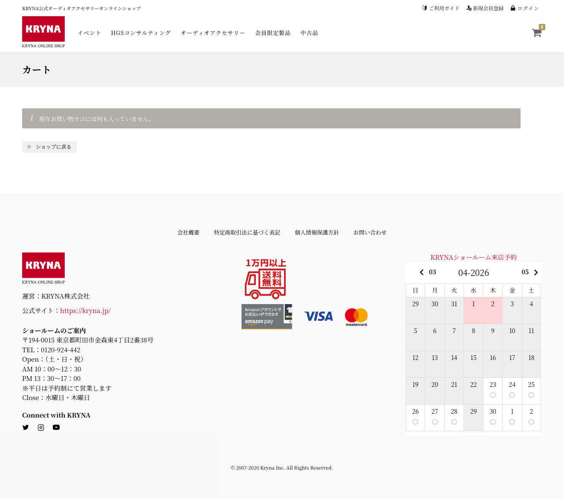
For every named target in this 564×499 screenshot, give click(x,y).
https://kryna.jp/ (85, 310)
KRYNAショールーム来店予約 (474, 256)
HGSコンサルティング (141, 33)
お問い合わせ (370, 232)
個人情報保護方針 (317, 232)
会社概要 (188, 232)
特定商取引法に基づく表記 (247, 232)
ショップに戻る (53, 147)
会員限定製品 (273, 33)
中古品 (309, 33)
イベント (89, 33)
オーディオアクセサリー (213, 33)
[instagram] (40, 427)
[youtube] (56, 427)
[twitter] (25, 427)
